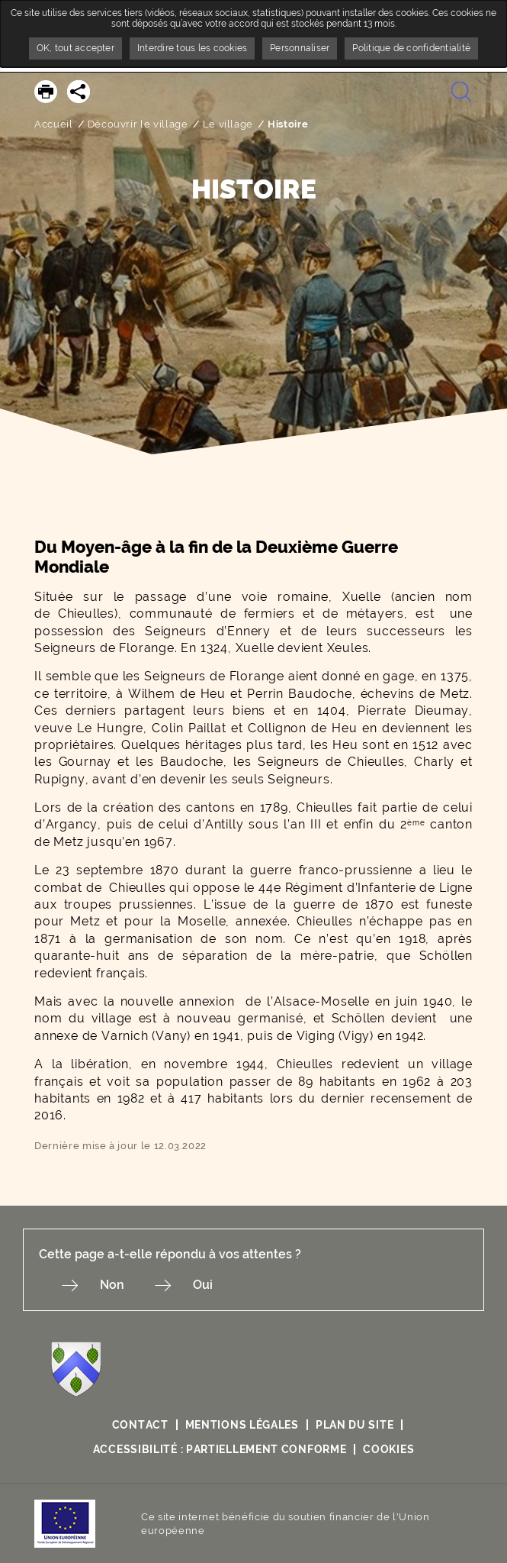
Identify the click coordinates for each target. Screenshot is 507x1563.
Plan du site (354, 1425)
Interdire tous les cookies (192, 48)
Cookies (388, 1449)
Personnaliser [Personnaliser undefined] (299, 48)
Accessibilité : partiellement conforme (220, 1449)
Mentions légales (242, 1425)
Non (112, 1284)
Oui (203, 1284)
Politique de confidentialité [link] (411, 48)
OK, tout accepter (75, 48)
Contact (140, 1425)
